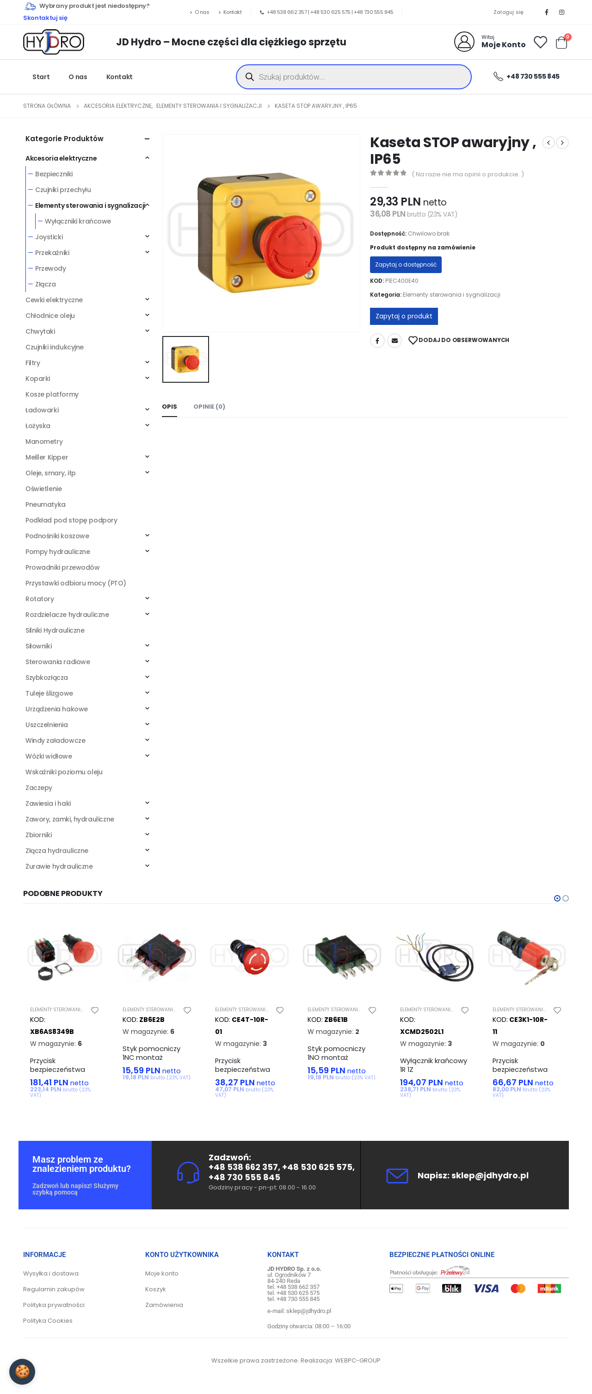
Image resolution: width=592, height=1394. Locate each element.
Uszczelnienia (46, 724)
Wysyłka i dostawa (51, 1277)
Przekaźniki (52, 252)
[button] (557, 898)
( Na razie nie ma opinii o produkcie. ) (468, 174)
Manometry (43, 441)
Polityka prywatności (54, 1308)
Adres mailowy (394, 340)
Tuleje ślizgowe (49, 693)
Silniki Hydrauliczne (55, 630)
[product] (64, 957)
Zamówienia (164, 1308)
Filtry (32, 362)
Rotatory (39, 599)
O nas (199, 12)
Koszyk (155, 1292)
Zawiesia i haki (48, 803)
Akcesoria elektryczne (61, 158)
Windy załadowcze (55, 740)
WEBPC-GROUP (358, 1364)
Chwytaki (40, 331)
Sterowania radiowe (57, 661)
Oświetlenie (43, 488)
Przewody (50, 268)
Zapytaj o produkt (404, 316)
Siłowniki (38, 646)
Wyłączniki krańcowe (78, 221)
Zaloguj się (508, 12)
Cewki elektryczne (54, 300)
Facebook (377, 340)
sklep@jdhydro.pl (490, 1178)
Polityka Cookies (48, 1324)
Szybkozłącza (46, 677)
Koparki (37, 378)
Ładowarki (41, 410)
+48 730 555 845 (374, 12)
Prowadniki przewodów (62, 567)
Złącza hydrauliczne (56, 850)
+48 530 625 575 (330, 12)
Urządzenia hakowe (56, 709)
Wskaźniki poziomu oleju (63, 772)
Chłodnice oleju (50, 315)
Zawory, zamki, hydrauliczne (69, 819)
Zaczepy (38, 787)
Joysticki (48, 237)
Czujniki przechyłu (63, 189)
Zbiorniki (38, 835)
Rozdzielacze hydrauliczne (67, 614)
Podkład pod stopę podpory (71, 520)
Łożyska (37, 425)
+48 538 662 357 (287, 12)
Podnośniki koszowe (57, 536)
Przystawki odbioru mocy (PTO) (75, 583)
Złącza (45, 284)
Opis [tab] (169, 406)
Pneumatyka (45, 504)
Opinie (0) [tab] (209, 406)
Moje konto (162, 1277)
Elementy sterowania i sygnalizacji (451, 295)
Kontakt (229, 12)
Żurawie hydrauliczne (59, 866)
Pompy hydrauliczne (57, 551)
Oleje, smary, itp (50, 473)
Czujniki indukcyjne (54, 347)
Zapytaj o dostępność (406, 264)
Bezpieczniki (54, 174)
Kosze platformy (52, 394)
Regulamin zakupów (54, 1292)
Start (40, 76)
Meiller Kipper (46, 457)
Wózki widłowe (48, 756)
